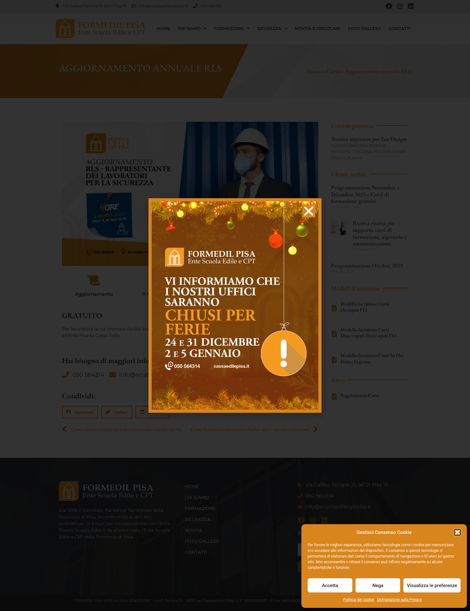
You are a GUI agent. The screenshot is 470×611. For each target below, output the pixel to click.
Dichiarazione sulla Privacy (399, 599)
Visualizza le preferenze (432, 585)
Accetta (330, 585)
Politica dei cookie (358, 599)
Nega (377, 585)
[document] (235, 305)
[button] (457, 532)
